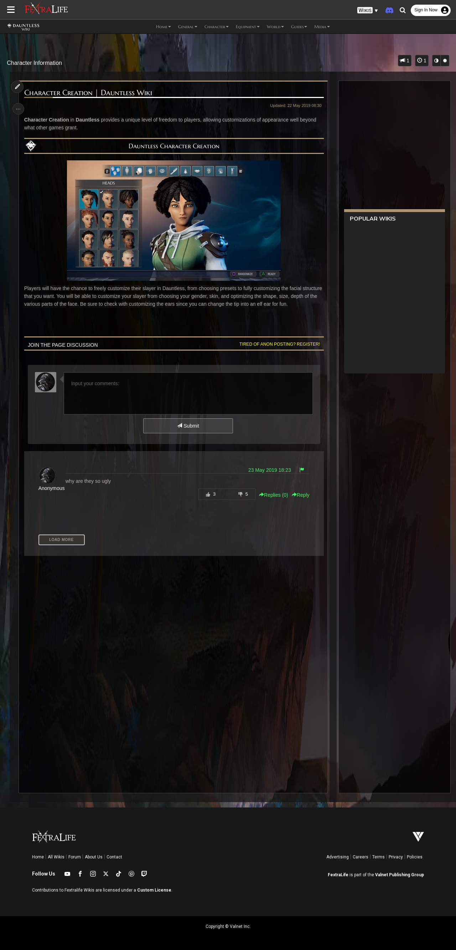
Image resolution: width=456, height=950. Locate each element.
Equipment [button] (248, 26)
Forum (74, 857)
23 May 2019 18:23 (268, 470)
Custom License (154, 890)
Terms (378, 857)
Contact (114, 857)
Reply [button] (299, 495)
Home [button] (163, 26)
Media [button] (322, 26)
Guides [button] (299, 26)
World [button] (275, 26)
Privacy (396, 857)
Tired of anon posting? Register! (278, 344)
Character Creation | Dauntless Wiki (89, 93)
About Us (94, 857)
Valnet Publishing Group (399, 874)
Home (38, 857)
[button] (368, 10)
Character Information (34, 63)
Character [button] (216, 26)
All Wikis (56, 857)
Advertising (337, 857)
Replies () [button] (272, 495)
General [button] (187, 26)
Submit (188, 426)
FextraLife (338, 874)
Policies (415, 857)
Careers (360, 857)
